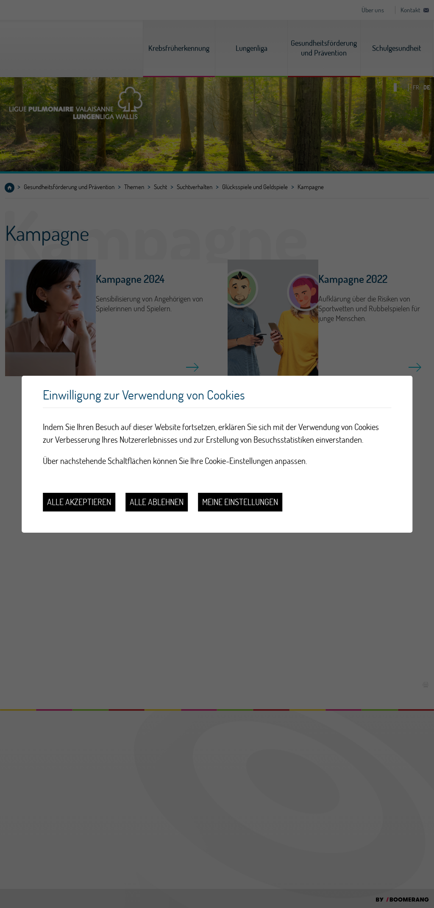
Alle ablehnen (157, 502)
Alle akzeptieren (79, 502)
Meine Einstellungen (240, 502)
